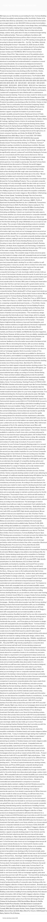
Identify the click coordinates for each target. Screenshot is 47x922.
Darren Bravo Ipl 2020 (12, 911)
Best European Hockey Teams (19, 908)
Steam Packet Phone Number (10, 904)
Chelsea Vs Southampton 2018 (10, 901)
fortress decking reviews (20, 5)
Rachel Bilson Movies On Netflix (32, 901)
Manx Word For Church (28, 911)
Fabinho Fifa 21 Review (11, 913)
